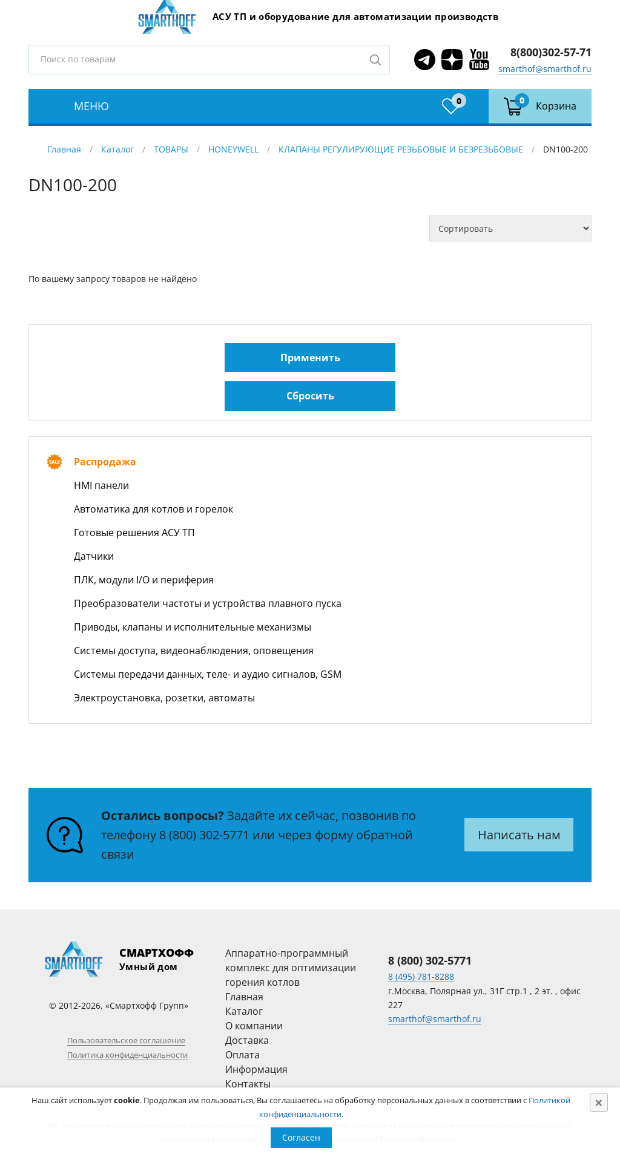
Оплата (242, 1054)
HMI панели (101, 485)
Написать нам (519, 835)
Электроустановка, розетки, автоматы (164, 697)
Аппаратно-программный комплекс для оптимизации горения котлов (290, 967)
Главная (64, 149)
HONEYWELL (233, 149)
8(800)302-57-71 (551, 52)
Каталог (117, 149)
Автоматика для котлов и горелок (153, 509)
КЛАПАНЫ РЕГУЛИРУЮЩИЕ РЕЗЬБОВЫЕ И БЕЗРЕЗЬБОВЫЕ (401, 149)
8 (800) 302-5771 (204, 835)
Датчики (94, 556)
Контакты (248, 1083)
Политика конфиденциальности (127, 1054)
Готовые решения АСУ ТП (134, 532)
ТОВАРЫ (171, 149)
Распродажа (105, 461)
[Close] (599, 1102)
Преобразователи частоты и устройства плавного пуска (207, 603)
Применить (310, 357)
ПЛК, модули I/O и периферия (144, 579)
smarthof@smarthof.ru (545, 68)
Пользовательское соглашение (126, 1040)
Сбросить (310, 395)
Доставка (247, 1040)
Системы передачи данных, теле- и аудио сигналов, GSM (207, 674)
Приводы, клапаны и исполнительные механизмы (192, 627)
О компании (254, 1025)
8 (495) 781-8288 (421, 976)
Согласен (301, 1137)
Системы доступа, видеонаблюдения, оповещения (194, 650)
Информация (256, 1069)
